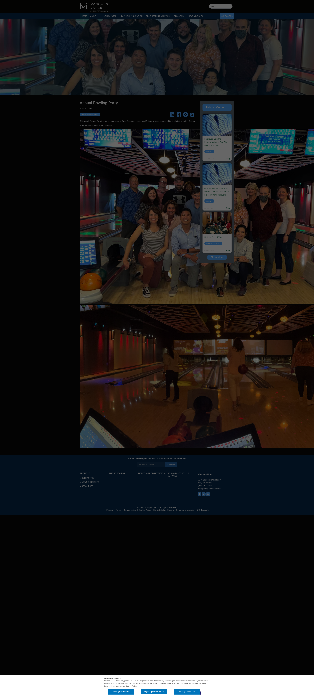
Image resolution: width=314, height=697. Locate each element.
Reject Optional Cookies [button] (154, 692)
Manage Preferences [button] (187, 692)
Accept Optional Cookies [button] (120, 692)
